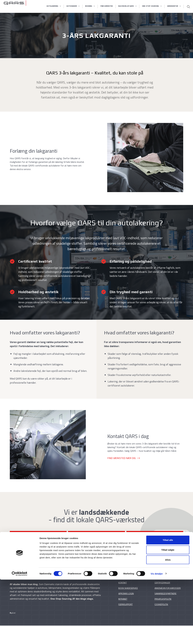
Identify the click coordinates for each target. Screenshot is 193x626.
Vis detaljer (157, 620)
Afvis (168, 606)
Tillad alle (168, 586)
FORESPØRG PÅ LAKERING (96, 535)
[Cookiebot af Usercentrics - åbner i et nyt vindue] (19, 620)
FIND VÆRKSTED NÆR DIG (121, 458)
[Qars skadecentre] (15, 6)
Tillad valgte (167, 596)
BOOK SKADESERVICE (155, 535)
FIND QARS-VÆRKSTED (37, 535)
